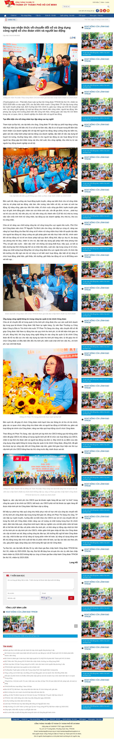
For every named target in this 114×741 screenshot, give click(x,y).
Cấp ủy (38, 15)
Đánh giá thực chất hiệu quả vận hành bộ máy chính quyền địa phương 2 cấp (29, 652)
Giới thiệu (96, 2)
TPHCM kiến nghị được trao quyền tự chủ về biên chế (22, 669)
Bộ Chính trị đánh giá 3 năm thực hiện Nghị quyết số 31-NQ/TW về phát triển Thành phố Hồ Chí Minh (37, 661)
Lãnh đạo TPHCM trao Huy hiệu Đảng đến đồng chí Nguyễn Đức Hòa (27, 706)
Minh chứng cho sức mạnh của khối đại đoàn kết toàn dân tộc (25, 694)
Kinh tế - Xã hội (50, 15)
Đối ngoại (82, 15)
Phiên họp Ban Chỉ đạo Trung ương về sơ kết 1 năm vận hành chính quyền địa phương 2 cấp (35, 666)
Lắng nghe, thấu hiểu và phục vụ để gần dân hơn (20, 712)
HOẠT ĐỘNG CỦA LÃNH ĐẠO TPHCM (21, 614)
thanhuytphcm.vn (48, 738)
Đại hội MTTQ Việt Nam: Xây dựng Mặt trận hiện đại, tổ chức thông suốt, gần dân (31, 692)
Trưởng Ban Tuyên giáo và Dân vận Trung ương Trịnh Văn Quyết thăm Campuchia (31, 672)
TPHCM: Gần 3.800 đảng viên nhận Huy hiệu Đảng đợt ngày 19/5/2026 (27, 700)
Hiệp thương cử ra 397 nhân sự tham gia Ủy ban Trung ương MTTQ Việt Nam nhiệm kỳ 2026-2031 (36, 709)
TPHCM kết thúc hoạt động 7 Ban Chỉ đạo (18, 689)
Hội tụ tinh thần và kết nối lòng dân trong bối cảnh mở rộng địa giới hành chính (30, 715)
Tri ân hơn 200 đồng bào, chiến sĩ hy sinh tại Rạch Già (21, 638)
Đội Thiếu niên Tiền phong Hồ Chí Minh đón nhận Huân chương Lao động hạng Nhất (32, 664)
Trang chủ (16, 722)
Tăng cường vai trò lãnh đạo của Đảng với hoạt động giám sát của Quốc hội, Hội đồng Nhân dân (36, 675)
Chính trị (13, 15)
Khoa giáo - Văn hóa (96, 15)
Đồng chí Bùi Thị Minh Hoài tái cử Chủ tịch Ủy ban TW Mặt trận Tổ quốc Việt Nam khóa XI (34, 697)
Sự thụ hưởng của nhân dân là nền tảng (18, 703)
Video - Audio (105, 2)
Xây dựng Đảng (26, 15)
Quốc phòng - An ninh (67, 15)
